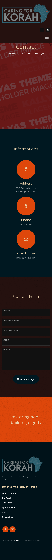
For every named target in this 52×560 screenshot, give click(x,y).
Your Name (7, 311)
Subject (6, 340)
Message (6, 350)
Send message (26, 379)
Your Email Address (11, 320)
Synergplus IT (18, 540)
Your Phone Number (11, 330)
